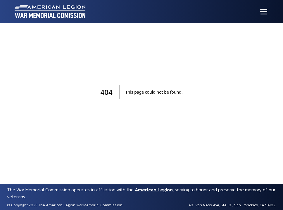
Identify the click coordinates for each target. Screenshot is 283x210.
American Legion (154, 189)
